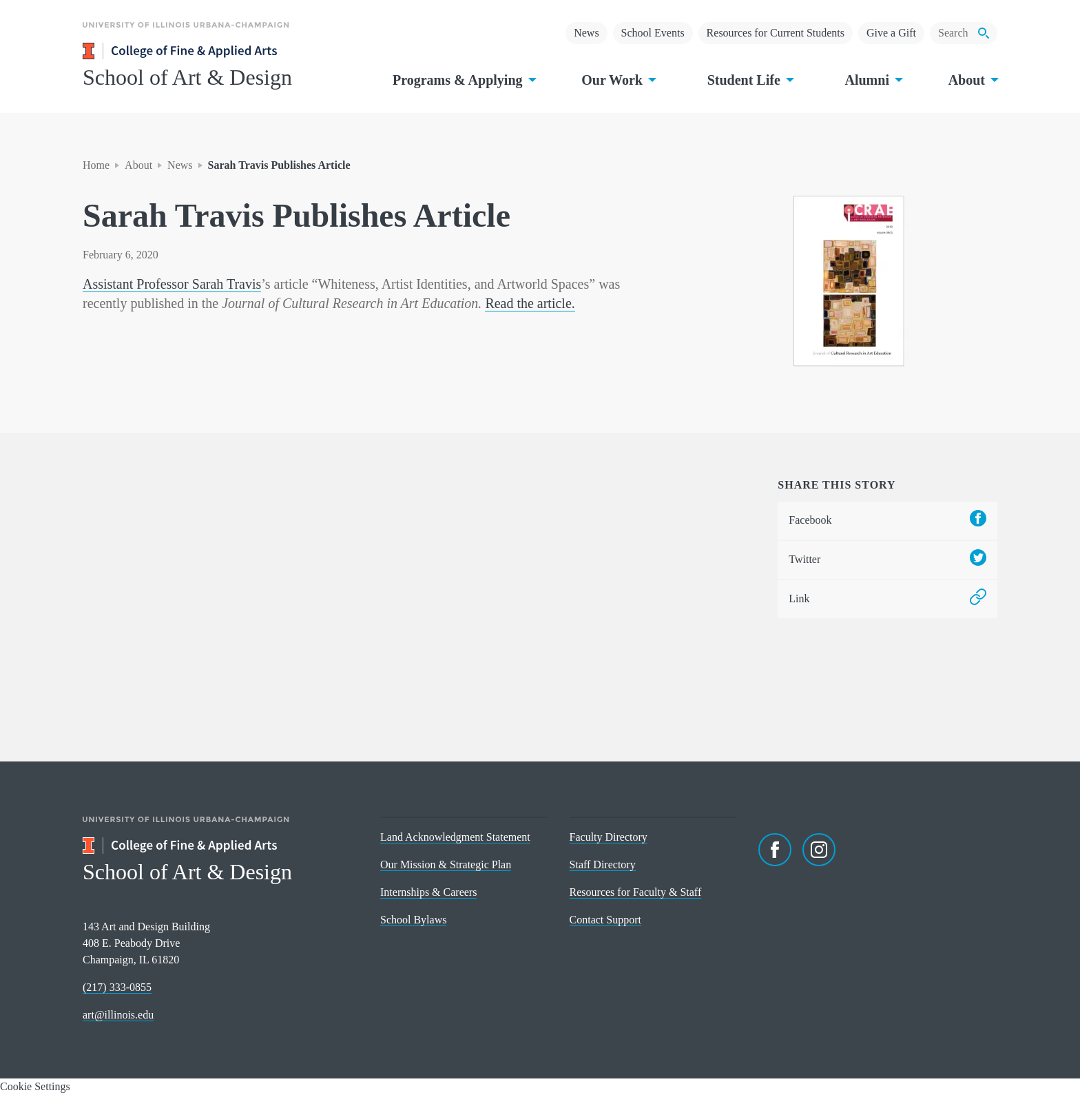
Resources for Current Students (775, 33)
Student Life (749, 80)
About (972, 80)
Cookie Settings (35, 1086)
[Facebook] (774, 849)
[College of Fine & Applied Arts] (220, 51)
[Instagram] (818, 849)
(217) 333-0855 (117, 987)
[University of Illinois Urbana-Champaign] (186, 35)
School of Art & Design (187, 77)
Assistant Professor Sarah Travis (172, 283)
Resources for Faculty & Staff (636, 892)
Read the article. (530, 303)
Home (96, 165)
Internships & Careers (428, 892)
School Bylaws (413, 919)
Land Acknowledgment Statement (455, 837)
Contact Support (605, 919)
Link (887, 599)
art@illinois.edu (118, 1015)
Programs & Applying (463, 80)
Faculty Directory (608, 837)
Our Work (617, 80)
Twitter (887, 560)
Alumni (872, 80)
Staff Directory (603, 864)
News (586, 33)
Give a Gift (891, 33)
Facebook (887, 520)
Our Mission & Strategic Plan (445, 864)
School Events (653, 33)
